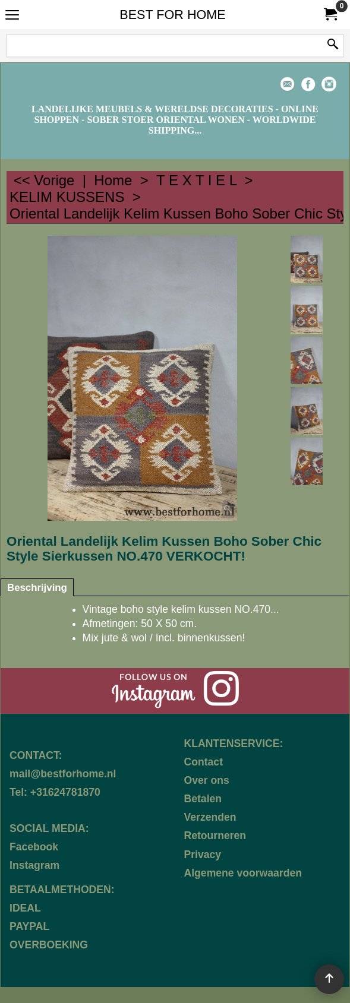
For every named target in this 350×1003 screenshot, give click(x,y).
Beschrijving (37, 587)
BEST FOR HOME (172, 14)
